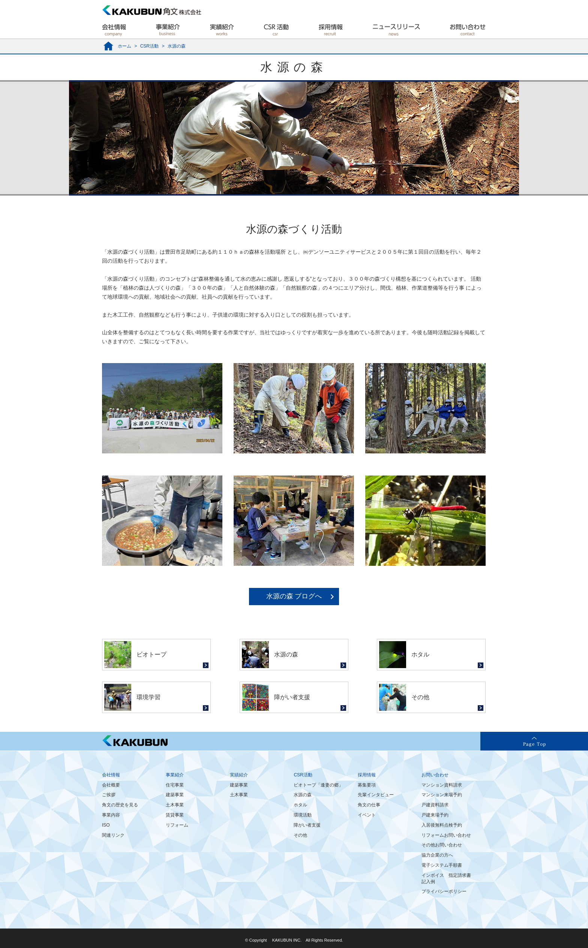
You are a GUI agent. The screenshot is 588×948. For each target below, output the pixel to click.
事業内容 (111, 815)
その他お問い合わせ (442, 845)
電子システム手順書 (442, 865)
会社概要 (111, 785)
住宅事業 (175, 785)
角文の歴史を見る (120, 804)
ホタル (300, 804)
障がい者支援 (307, 825)
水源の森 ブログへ (294, 596)
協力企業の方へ (437, 855)
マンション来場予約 (442, 794)
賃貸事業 (175, 815)
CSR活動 (149, 46)
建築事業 (175, 794)
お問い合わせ (435, 775)
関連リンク (113, 835)
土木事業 (175, 804)
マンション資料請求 (442, 785)
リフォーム (177, 825)
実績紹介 (239, 775)
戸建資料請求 (435, 804)
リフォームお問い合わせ (446, 835)
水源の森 (303, 794)
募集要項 (367, 785)
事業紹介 (175, 775)
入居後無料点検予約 (442, 825)
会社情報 (111, 775)
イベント (367, 815)
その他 (300, 835)
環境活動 (303, 815)
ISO (106, 825)
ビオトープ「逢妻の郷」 (318, 785)
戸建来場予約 (435, 815)
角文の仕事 (369, 804)
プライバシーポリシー (444, 891)
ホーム (124, 46)
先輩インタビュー (376, 794)
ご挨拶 (109, 794)
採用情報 (367, 775)
